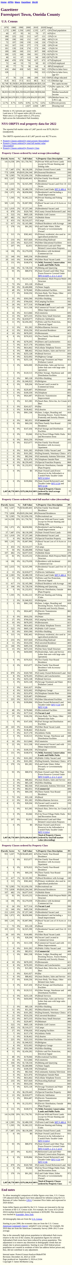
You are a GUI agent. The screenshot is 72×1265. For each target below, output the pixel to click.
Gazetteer (26, 2)
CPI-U (29, 1200)
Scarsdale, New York (24, 1214)
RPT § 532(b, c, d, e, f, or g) (50, 276)
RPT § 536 (42, 486)
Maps (17, 2)
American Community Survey (15, 1226)
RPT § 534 (55, 483)
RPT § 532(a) (44, 478)
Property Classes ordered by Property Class (21, 148)
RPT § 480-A (60, 189)
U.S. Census (37, 1219)
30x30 (35, 2)
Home (4, 2)
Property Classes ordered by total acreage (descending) (26, 141)
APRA (11, 2)
